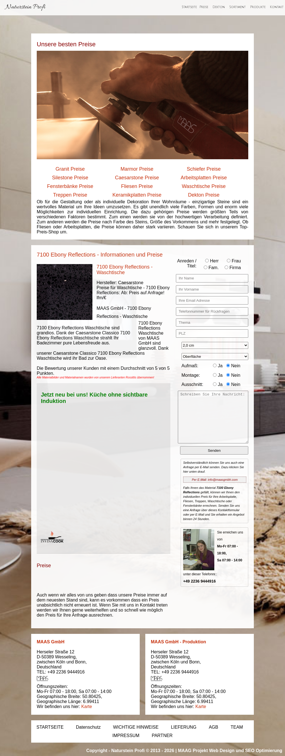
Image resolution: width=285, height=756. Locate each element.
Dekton (219, 7)
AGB (213, 727)
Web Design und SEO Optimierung (245, 750)
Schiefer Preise (204, 169)
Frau (234, 261)
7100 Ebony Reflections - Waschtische (125, 269)
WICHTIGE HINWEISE (136, 727)
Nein (233, 365)
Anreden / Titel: (186, 263)
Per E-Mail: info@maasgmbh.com (215, 479)
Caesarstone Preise (137, 177)
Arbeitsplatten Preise (204, 177)
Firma (233, 267)
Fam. (211, 267)
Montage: (190, 375)
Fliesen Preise (137, 186)
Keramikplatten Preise (136, 195)
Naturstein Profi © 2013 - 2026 (142, 750)
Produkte (258, 7)
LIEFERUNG (183, 727)
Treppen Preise (70, 195)
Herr (212, 261)
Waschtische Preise (203, 186)
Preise (204, 7)
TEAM (236, 727)
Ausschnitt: (192, 384)
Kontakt (277, 7)
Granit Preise (70, 169)
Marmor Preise (137, 169)
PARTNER (162, 735)
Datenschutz (88, 727)
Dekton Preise (203, 195)
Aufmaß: (189, 365)
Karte (86, 706)
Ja (217, 365)
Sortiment (237, 7)
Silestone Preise (70, 177)
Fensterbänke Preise (70, 186)
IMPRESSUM (125, 735)
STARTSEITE (49, 727)
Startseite (189, 7)
